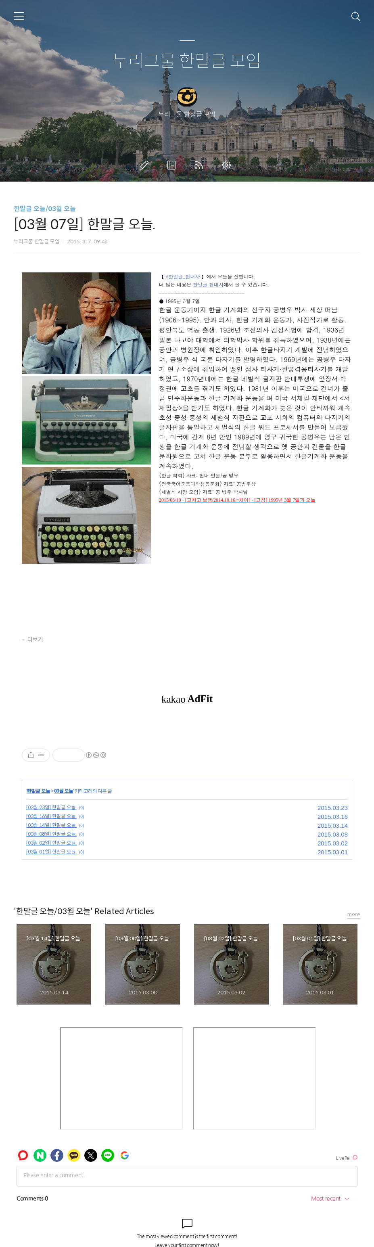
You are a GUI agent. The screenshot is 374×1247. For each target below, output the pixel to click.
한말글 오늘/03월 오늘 (45, 209)
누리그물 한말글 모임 (187, 61)
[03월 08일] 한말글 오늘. (51, 834)
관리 (228, 165)
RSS (200, 165)
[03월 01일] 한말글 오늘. (51, 852)
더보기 (35, 639)
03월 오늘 (63, 791)
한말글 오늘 (38, 791)
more (353, 914)
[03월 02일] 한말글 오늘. (51, 843)
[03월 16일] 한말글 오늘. (51, 816)
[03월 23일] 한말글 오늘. (51, 807)
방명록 (173, 165)
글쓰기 (145, 165)
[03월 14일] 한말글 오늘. (51, 825)
